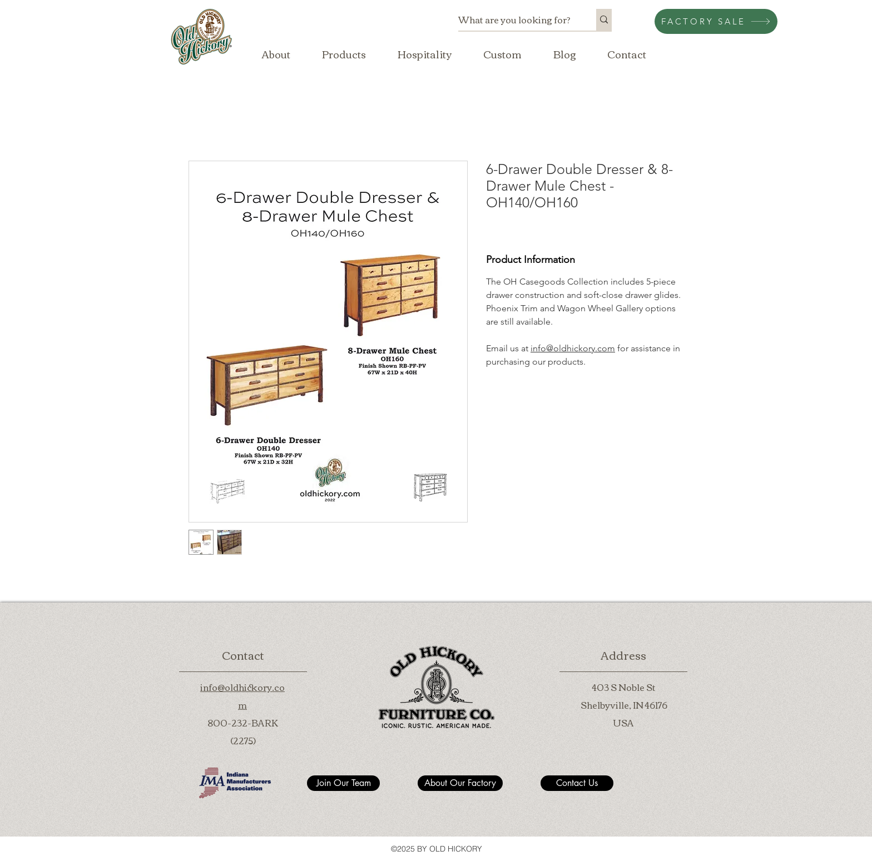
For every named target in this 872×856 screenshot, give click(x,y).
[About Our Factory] (460, 783)
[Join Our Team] (343, 783)
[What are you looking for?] (515, 20)
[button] (344, 54)
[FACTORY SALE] (716, 21)
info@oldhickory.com (573, 348)
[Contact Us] (577, 783)
